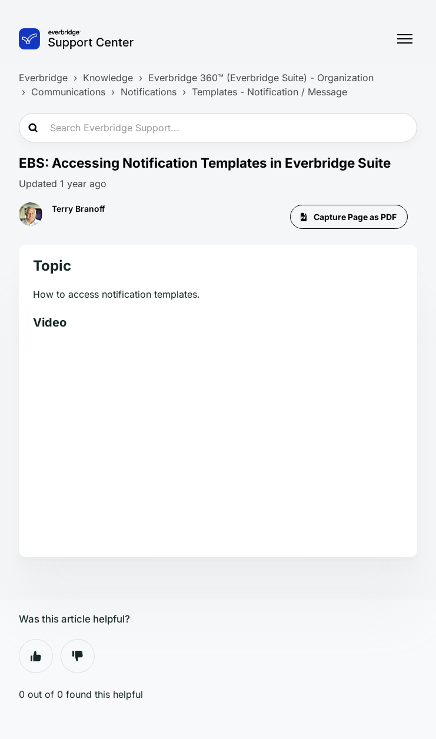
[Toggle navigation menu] (404, 39)
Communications (68, 92)
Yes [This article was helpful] (36, 656)
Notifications (149, 92)
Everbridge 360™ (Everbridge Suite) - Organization (261, 78)
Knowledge (108, 78)
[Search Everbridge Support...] (218, 127)
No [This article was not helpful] (78, 656)
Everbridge (43, 78)
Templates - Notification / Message (269, 92)
